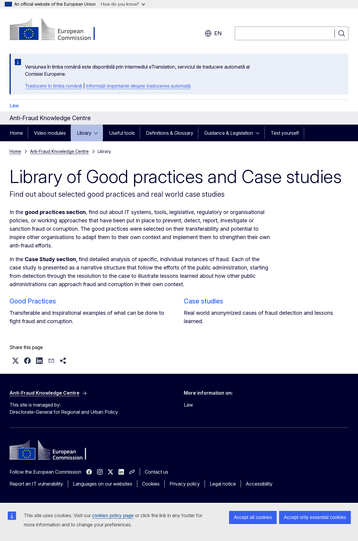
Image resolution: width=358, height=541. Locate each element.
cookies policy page (113, 515)
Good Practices (33, 301)
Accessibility (259, 484)
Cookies (151, 484)
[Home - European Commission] (58, 30)
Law (14, 105)
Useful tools (122, 133)
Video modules (50, 133)
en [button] (213, 33)
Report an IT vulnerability (36, 484)
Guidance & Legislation (228, 133)
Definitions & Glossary (169, 133)
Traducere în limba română (53, 86)
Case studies (203, 301)
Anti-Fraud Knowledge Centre (59, 151)
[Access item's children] (98, 133)
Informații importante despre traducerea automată (138, 86)
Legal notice (223, 484)
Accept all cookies (253, 517)
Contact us (156, 472)
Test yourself (285, 133)
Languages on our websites (102, 484)
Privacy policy (184, 484)
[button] (15, 360)
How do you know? (123, 4)
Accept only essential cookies (315, 517)
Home (16, 133)
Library (84, 133)
